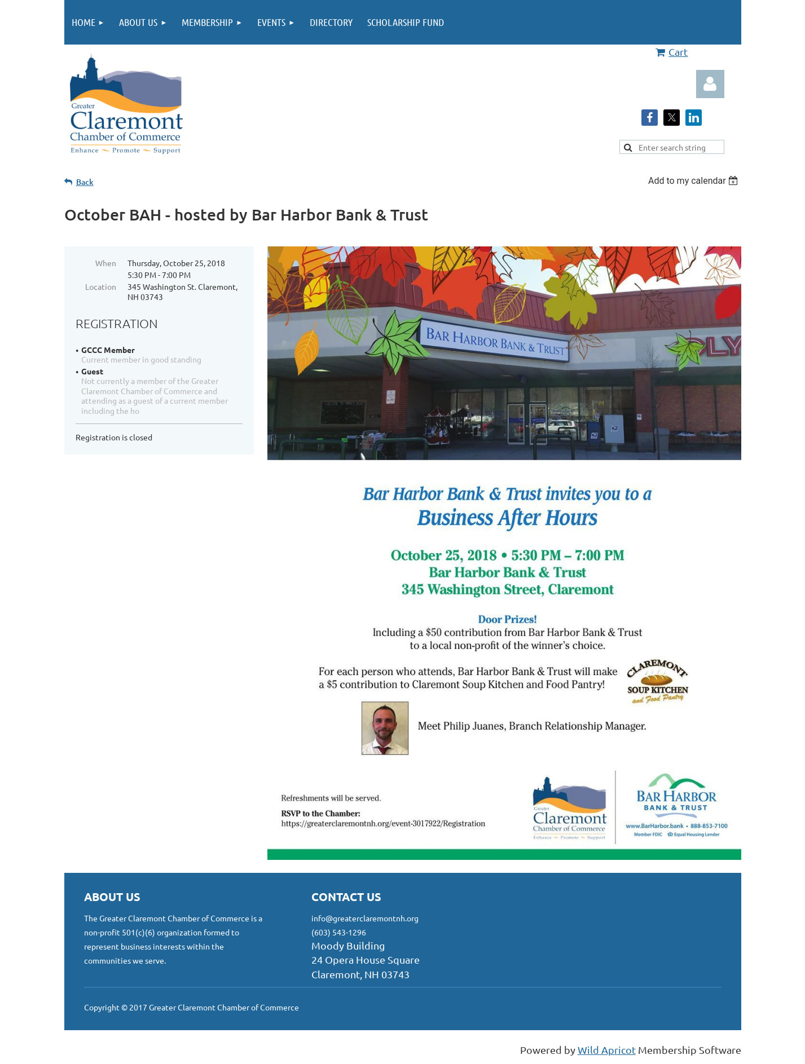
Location (100, 286)
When (105, 263)
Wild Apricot (607, 1050)
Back (85, 181)
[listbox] (694, 181)
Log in (710, 84)
